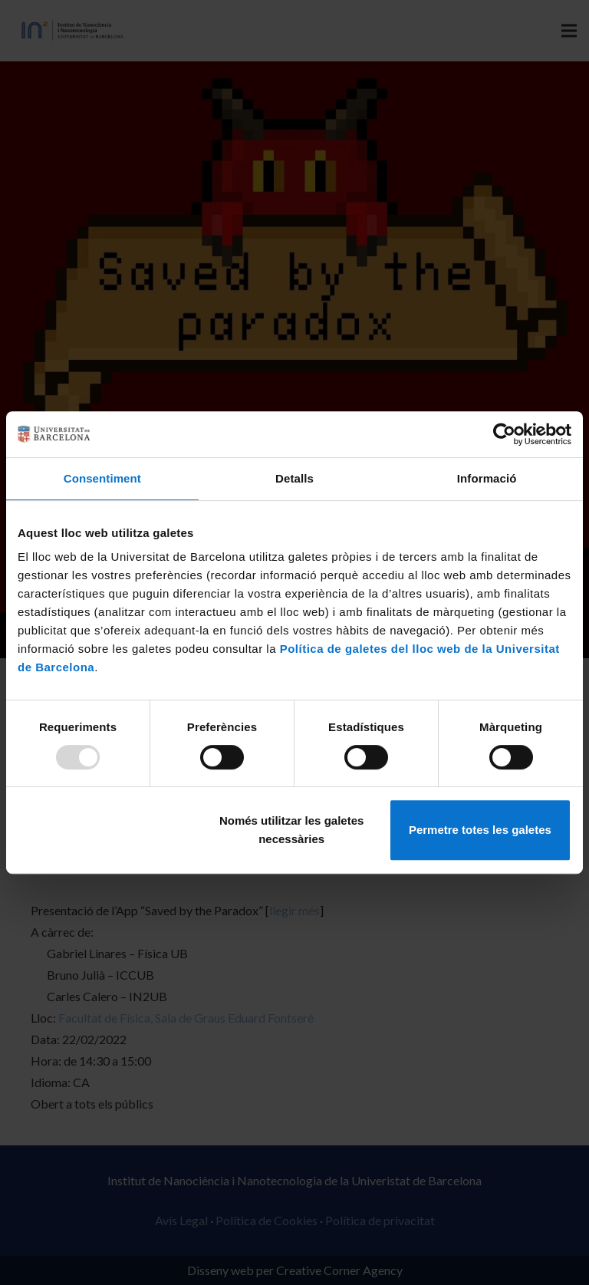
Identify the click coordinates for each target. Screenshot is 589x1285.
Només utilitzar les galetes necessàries (291, 829)
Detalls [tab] (294, 478)
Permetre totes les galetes (480, 829)
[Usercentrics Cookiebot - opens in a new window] (504, 434)
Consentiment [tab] (102, 478)
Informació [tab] (487, 478)
